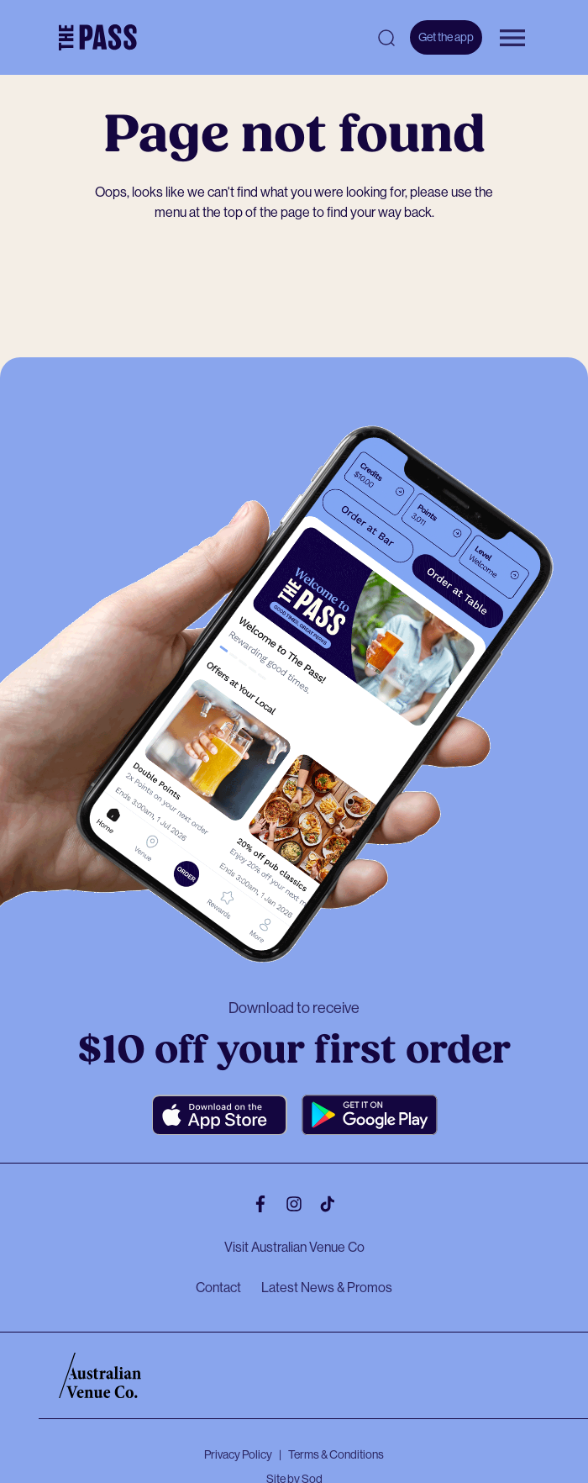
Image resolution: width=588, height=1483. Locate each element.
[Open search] (386, 38)
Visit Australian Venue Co (294, 1247)
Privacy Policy (238, 1454)
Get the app (446, 37)
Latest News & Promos (326, 1288)
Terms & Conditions (336, 1454)
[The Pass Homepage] (98, 37)
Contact (218, 1288)
